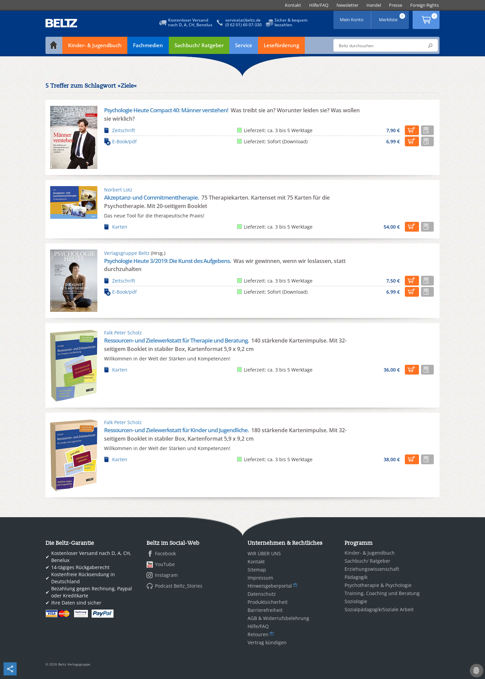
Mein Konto (352, 17)
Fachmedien (148, 45)
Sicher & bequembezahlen (291, 22)
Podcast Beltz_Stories (178, 586)
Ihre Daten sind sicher (76, 602)
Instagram (166, 575)
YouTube (165, 564)
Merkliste (393, 17)
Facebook (165, 553)
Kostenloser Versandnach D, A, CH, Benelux (190, 22)
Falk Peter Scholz (123, 332)
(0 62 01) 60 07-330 (243, 25)
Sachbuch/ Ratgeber (199, 45)
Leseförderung (281, 45)
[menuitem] (293, 5)
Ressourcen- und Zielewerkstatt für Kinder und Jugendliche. (177, 430)
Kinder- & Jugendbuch (95, 45)
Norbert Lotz (118, 189)
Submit (430, 45)
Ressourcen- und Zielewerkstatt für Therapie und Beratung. (177, 340)
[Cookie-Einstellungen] (476, 670)
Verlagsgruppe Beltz (127, 253)
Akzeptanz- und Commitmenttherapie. (152, 197)
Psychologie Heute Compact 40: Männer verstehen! (166, 110)
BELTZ (61, 23)
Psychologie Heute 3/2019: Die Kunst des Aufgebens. (168, 261)
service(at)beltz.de (243, 20)
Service (243, 45)
